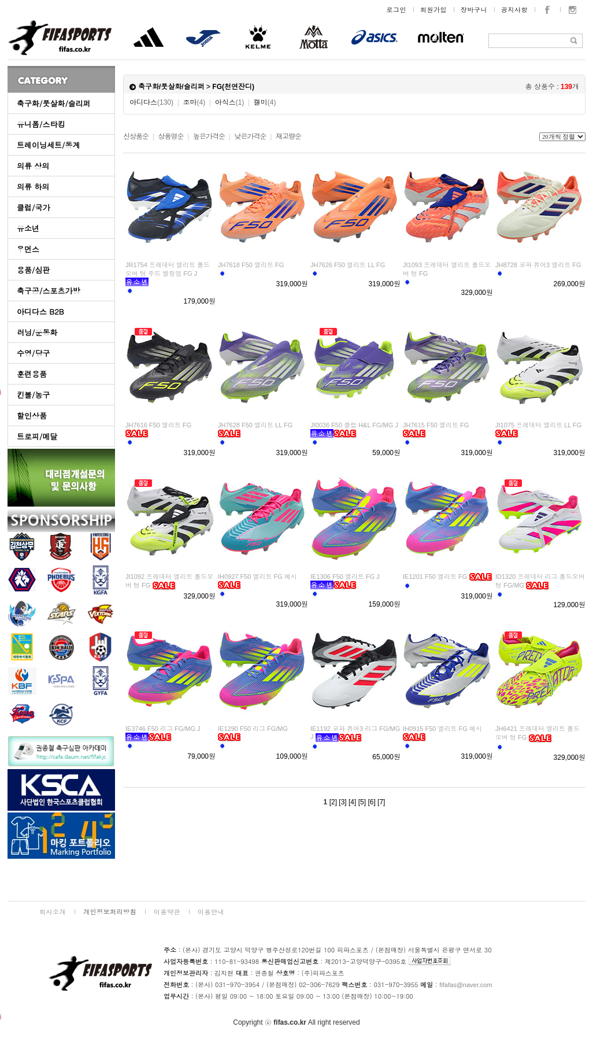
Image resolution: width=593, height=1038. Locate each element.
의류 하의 (33, 186)
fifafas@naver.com (465, 984)
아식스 (229, 102)
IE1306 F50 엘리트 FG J (345, 576)
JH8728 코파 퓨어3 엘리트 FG (538, 264)
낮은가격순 (250, 136)
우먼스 (28, 248)
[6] (371, 802)
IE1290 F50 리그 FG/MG (253, 728)
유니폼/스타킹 (41, 124)
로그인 (397, 9)
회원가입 (433, 9)
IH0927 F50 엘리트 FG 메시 (257, 576)
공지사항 (514, 9)
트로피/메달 (37, 436)
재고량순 (288, 136)
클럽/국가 (33, 207)
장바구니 (474, 9)
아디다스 (151, 102)
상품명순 (170, 136)
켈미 (265, 102)
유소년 (28, 228)
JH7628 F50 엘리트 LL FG (255, 425)
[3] (342, 802)
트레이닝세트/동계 (48, 144)
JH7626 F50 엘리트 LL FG (347, 264)
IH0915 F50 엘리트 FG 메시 (442, 728)
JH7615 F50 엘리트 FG (436, 425)
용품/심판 (33, 269)
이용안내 (211, 911)
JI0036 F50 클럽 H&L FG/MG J (354, 425)
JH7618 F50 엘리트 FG (251, 264)
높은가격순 (209, 136)
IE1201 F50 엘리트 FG (435, 576)
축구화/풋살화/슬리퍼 (54, 103)
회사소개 (52, 911)
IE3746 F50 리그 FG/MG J (163, 728)
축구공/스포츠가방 (48, 290)
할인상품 (32, 415)
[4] (352, 802)
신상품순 (136, 136)
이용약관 (167, 911)
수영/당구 (33, 353)
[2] (333, 802)
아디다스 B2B (40, 311)
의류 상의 (33, 165)
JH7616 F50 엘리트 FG (158, 425)
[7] (381, 802)
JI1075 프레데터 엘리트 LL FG (538, 425)
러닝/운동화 (37, 332)
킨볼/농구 (33, 394)
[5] (362, 802)
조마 (194, 102)
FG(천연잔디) (233, 87)
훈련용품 (32, 373)
